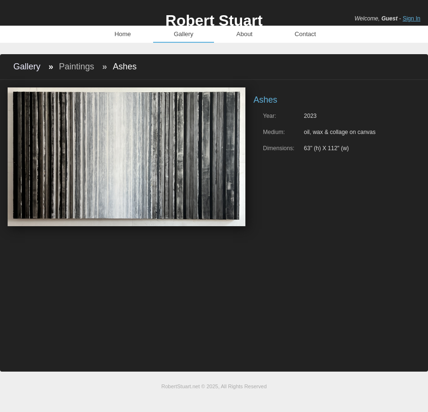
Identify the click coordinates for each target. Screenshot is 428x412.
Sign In (411, 18)
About (244, 34)
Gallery (183, 34)
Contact (305, 34)
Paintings (76, 66)
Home (123, 34)
